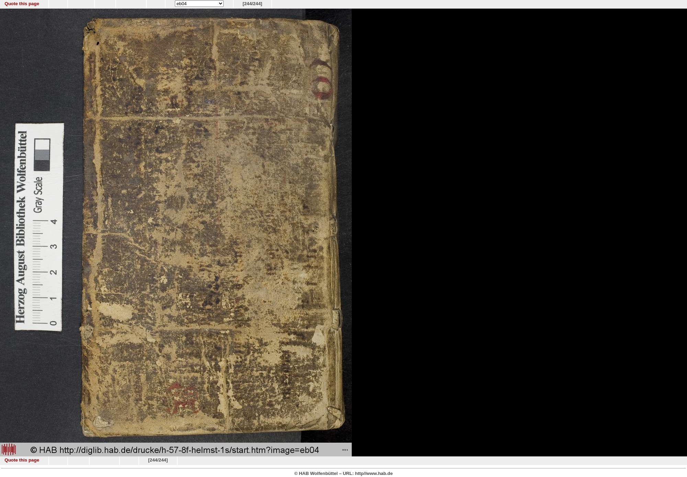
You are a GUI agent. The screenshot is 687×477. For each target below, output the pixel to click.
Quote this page (21, 3)
